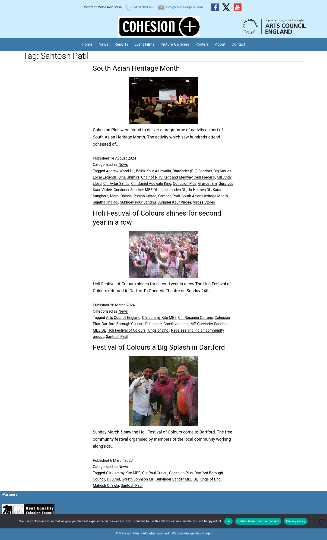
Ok (228, 521)
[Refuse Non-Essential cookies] (321, 521)
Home (87, 44)
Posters (202, 44)
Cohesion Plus (185, 183)
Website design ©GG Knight (192, 533)
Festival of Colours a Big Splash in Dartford (159, 347)
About (220, 44)
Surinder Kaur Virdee (174, 202)
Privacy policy (295, 521)
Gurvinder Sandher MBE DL (136, 190)
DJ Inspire (153, 324)
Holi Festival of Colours (127, 330)
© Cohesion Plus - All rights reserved (142, 533)
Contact (238, 44)
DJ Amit (113, 479)
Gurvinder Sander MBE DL (177, 479)
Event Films (144, 44)
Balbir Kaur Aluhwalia (153, 171)
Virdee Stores (204, 202)
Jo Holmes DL (199, 190)
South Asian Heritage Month (136, 68)
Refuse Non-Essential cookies (258, 521)
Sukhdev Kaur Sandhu (138, 202)
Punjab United (144, 196)
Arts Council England (123, 317)
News (103, 44)
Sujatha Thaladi (105, 202)
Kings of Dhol (158, 330)
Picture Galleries (175, 44)
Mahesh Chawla (106, 485)
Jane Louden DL (173, 190)
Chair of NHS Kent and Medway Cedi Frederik (178, 177)
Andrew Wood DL (120, 171)
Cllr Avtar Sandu (116, 183)
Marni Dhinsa (121, 196)
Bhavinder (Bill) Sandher (192, 171)
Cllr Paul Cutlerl (154, 473)
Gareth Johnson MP (179, 324)
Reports (121, 44)
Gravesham (207, 183)
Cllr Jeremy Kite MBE (159, 317)
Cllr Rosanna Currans (195, 317)
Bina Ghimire (129, 177)
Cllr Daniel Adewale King (151, 183)
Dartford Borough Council (123, 324)
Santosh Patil (169, 196)
